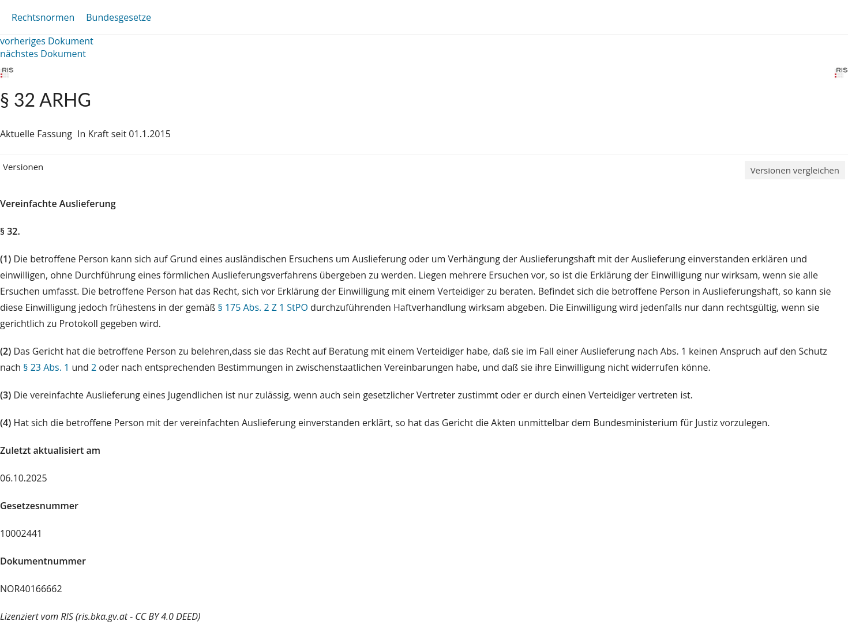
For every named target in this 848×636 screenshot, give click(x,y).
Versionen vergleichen (795, 170)
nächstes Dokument (43, 53)
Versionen (23, 166)
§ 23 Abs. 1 (46, 367)
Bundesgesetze (118, 17)
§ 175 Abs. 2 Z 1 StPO (263, 307)
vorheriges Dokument (46, 41)
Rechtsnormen (43, 17)
